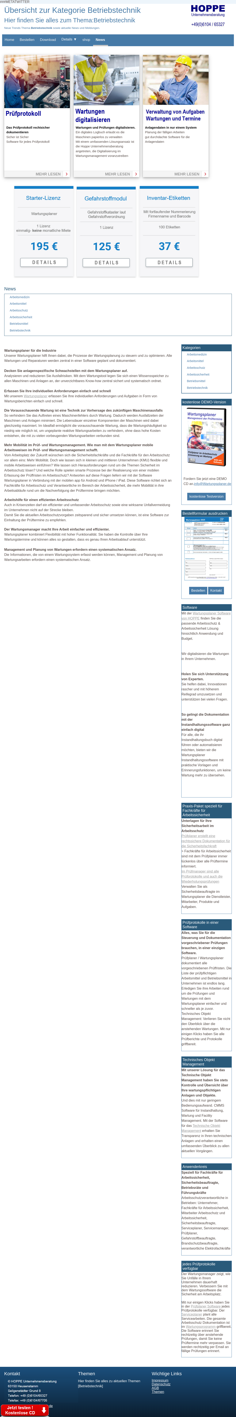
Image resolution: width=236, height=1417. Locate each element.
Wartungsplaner (35, 396)
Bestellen (27, 40)
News (100, 40)
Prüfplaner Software (206, 1306)
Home (9, 40)
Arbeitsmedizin (20, 297)
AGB (155, 1388)
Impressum (160, 1380)
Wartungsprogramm (201, 1326)
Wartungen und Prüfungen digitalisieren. (106, 127)
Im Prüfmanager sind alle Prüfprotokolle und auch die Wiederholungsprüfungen (202, 876)
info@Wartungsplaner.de (212, 484)
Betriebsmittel (19, 323)
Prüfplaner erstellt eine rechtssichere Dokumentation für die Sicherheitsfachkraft (206, 841)
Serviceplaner (192, 1314)
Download (48, 40)
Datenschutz (161, 1384)
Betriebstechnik (20, 330)
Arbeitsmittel (18, 303)
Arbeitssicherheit (21, 317)
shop (86, 40)
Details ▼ (69, 39)
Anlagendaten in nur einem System (171, 127)
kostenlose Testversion (206, 496)
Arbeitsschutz (19, 310)
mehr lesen (48, 174)
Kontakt (216, 590)
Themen (158, 1392)
